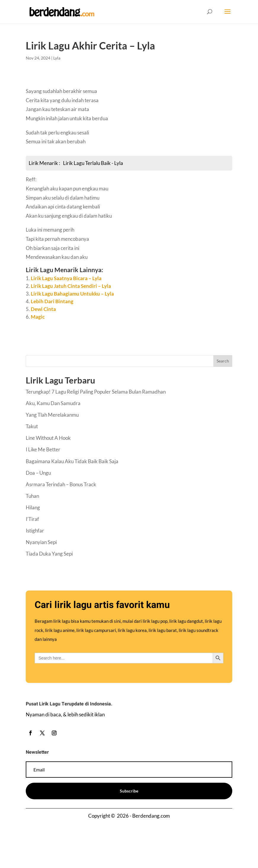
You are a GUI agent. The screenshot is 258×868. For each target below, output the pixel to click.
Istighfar (35, 530)
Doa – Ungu (38, 473)
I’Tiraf (32, 519)
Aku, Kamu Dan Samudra (53, 403)
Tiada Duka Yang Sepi (49, 554)
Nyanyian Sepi (41, 542)
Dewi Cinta (43, 309)
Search (223, 360)
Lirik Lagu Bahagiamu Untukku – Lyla (72, 294)
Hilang (33, 507)
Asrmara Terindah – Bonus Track (61, 484)
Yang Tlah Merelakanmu (52, 415)
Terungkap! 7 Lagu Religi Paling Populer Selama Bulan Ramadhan (96, 392)
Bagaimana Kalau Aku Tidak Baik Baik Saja (72, 461)
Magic (38, 317)
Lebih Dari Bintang (52, 301)
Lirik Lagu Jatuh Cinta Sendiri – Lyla (71, 286)
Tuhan (32, 496)
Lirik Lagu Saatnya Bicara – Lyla (66, 278)
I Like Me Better (43, 449)
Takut (32, 426)
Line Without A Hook (48, 438)
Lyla (56, 57)
